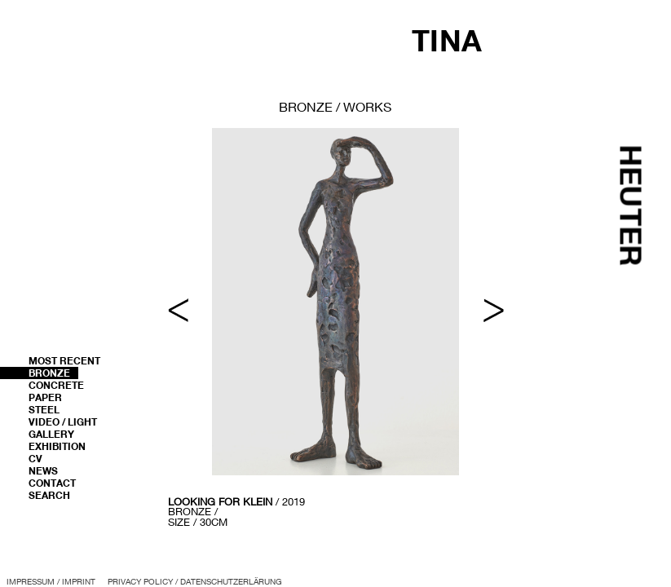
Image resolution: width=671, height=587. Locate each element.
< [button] (178, 310)
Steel (44, 410)
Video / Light (63, 422)
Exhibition (57, 446)
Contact (52, 483)
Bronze (49, 373)
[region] (336, 329)
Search (49, 495)
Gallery (51, 434)
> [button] (493, 310)
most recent (64, 361)
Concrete (56, 385)
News (43, 471)
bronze (306, 106)
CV (35, 458)
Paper (45, 397)
